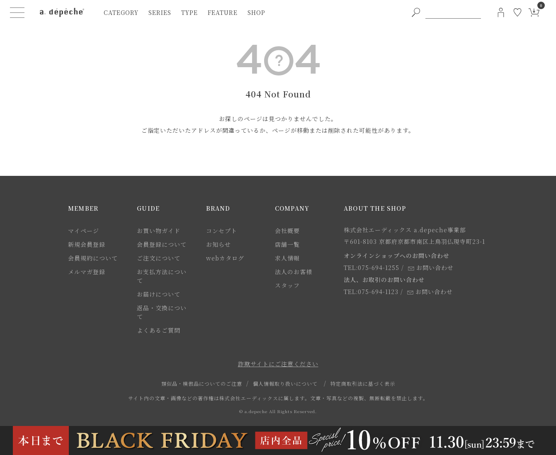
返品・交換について (162, 312)
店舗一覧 (287, 244)
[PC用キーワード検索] (453, 12)
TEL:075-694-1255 (371, 267)
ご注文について (158, 258)
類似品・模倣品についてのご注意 (201, 383)
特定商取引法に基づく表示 (362, 383)
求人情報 (287, 258)
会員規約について (93, 258)
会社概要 (287, 230)
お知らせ (218, 244)
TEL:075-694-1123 (371, 291)
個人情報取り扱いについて (285, 383)
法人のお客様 (293, 272)
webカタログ (225, 258)
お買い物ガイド (158, 230)
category (121, 12)
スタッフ (287, 285)
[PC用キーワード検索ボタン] (416, 12)
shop (256, 12)
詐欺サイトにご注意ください (278, 364)
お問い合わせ (431, 267)
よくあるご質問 (158, 330)
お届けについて (158, 294)
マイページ (83, 230)
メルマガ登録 (86, 272)
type (189, 12)
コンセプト (221, 230)
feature (223, 12)
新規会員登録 (86, 244)
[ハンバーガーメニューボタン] (17, 12)
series (159, 12)
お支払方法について (162, 276)
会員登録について (162, 244)
